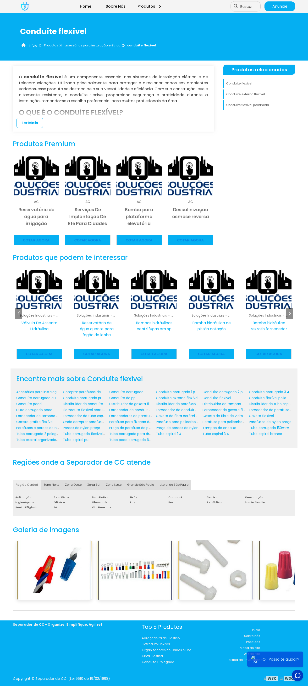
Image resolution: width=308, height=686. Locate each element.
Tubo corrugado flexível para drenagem (96, 433)
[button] (289, 313)
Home (85, 6)
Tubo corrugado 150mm (269, 427)
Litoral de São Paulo (174, 485)
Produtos (150, 6)
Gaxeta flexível (261, 415)
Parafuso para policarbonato (180, 421)
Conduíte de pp (122, 398)
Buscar (246, 6)
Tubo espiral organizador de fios (43, 439)
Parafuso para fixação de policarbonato (142, 421)
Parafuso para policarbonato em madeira (237, 421)
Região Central (27, 485)
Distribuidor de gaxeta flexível (134, 404)
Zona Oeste (73, 485)
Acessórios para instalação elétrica (45, 392)
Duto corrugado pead (34, 409)
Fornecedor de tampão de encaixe (45, 415)
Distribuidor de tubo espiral (271, 404)
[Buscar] (236, 6)
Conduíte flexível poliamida (247, 105)
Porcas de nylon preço (81, 427)
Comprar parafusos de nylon (87, 392)
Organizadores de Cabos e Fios (167, 650)
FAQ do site (251, 654)
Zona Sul (93, 485)
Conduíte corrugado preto (85, 398)
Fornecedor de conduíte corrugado (138, 409)
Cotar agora (36, 240)
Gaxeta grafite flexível (34, 421)
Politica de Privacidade (245, 660)
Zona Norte (51, 485)
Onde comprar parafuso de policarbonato (98, 421)
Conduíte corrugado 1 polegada (182, 392)
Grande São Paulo (140, 485)
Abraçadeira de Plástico (161, 638)
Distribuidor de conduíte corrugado (92, 404)
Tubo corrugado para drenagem (136, 433)
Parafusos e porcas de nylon (40, 427)
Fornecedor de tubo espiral (85, 415)
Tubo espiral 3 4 (216, 433)
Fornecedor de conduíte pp (179, 409)
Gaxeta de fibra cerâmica (177, 415)
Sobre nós (252, 636)
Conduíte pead (29, 404)
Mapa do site (250, 648)
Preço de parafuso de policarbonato (139, 427)
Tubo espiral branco (265, 433)
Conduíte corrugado (126, 392)
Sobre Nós (116, 6)
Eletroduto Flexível (156, 644)
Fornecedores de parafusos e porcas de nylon (147, 415)
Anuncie (279, 6)
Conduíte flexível (239, 83)
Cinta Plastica (152, 656)
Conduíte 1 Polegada (158, 662)
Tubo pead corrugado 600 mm (135, 439)
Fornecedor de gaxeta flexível (227, 409)
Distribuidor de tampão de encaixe (231, 404)
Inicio (256, 630)
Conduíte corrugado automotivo (43, 398)
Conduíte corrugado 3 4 (269, 392)
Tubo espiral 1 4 (169, 433)
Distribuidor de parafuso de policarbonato (191, 404)
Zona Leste (113, 485)
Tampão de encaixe (219, 427)
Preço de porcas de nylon (177, 427)
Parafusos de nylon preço (270, 421)
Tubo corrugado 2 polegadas (40, 433)
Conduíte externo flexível (245, 94)
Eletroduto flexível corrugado (87, 409)
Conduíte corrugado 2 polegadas (230, 392)
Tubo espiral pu (75, 439)
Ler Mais (30, 123)
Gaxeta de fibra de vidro (223, 415)
